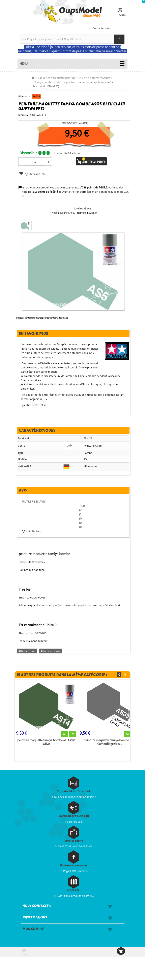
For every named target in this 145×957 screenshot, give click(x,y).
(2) (80, 510)
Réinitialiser (31, 531)
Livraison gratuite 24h (73, 816)
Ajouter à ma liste (32, 174)
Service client (73, 841)
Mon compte (33, 929)
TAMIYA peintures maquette (95, 78)
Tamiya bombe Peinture (49, 82)
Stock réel (73, 890)
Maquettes (43, 78)
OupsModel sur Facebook (73, 791)
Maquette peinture (64, 78)
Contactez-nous (102, 28)
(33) (82, 506)
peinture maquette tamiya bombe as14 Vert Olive (46, 742)
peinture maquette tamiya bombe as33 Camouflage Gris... (110, 742)
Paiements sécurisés (73, 865)
